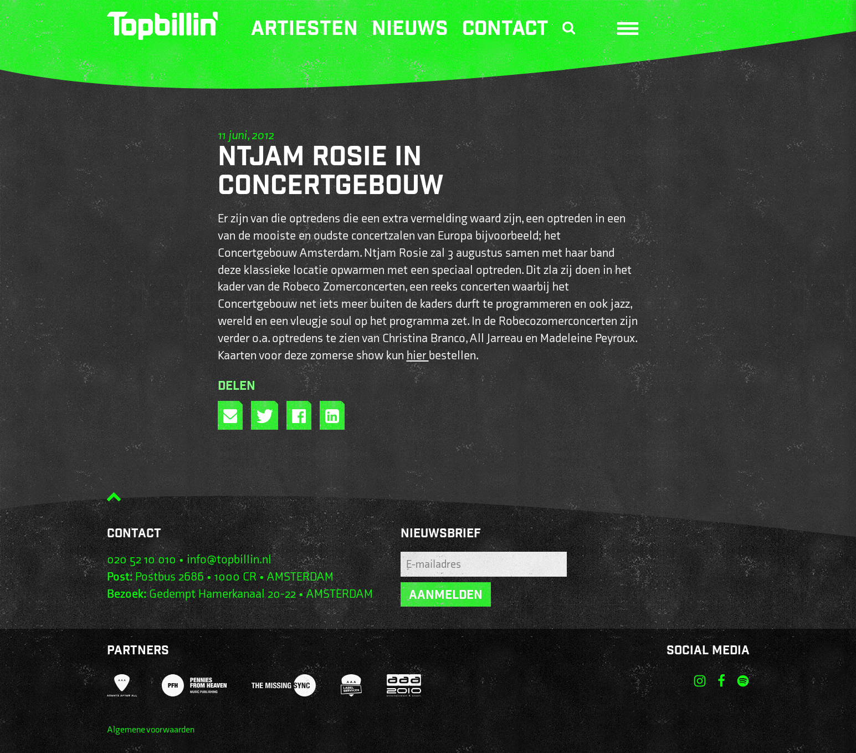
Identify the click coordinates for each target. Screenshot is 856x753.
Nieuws (410, 30)
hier (418, 355)
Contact (505, 30)
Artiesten (304, 30)
